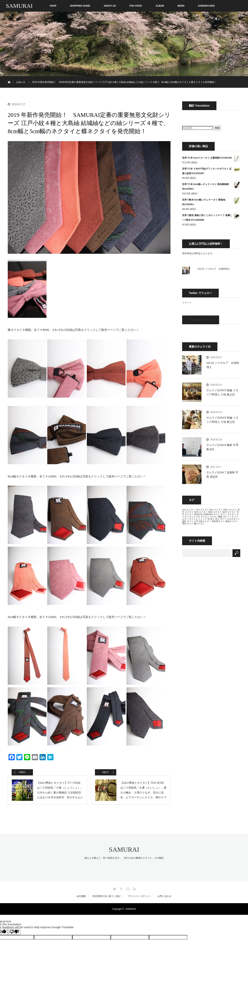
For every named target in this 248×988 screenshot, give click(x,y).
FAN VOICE (135, 5)
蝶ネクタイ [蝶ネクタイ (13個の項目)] (199, 523)
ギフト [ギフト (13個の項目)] (217, 514)
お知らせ (20, 82)
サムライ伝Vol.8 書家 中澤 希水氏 (222, 447)
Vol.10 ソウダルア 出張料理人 (214, 269)
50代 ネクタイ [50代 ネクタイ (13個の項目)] (215, 512)
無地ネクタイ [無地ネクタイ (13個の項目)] (231, 521)
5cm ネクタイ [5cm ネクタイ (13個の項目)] (188, 509)
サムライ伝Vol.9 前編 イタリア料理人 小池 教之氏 (222, 419)
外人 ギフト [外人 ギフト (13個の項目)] (220, 519)
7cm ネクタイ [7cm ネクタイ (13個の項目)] (202, 509)
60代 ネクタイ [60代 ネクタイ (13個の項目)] (229, 512)
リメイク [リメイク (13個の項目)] (202, 519)
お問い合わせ (164, 896)
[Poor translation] (14, 932)
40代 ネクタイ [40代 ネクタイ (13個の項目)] (201, 512)
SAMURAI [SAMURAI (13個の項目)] (208, 514)
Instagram (127, 888)
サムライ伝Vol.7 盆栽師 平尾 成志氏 (222, 474)
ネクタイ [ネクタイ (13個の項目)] (205, 516)
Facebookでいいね (200, 319)
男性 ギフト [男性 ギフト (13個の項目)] (187, 523)
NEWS (180, 5)
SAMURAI (19, 6)
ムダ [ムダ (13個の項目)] (184, 519)
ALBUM (160, 5)
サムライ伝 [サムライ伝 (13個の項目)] (194, 516)
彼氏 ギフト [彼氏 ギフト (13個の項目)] (187, 521)
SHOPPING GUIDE (80, 5)
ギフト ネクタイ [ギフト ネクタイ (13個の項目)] (228, 514)
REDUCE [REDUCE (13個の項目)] (198, 514)
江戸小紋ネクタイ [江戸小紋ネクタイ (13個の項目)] (202, 521)
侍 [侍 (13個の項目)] (209, 519)
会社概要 (81, 896)
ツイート (186, 302)
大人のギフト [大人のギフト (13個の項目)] (233, 519)
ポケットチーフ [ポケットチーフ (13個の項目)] (230, 516)
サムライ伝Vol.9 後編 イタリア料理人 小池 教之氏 (222, 392)
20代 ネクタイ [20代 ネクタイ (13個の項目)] (230, 509)
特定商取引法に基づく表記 (107, 896)
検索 (217, 128)
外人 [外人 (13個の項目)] (212, 519)
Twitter (114, 888)
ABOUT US (110, 5)
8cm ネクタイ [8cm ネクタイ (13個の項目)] (215, 509)
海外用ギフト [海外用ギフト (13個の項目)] (218, 521)
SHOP (45, 5)
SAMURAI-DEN (206, 5)
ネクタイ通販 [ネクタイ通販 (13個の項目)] (216, 516)
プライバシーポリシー (139, 896)
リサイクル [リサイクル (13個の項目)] (192, 519)
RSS (134, 888)
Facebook (121, 888)
